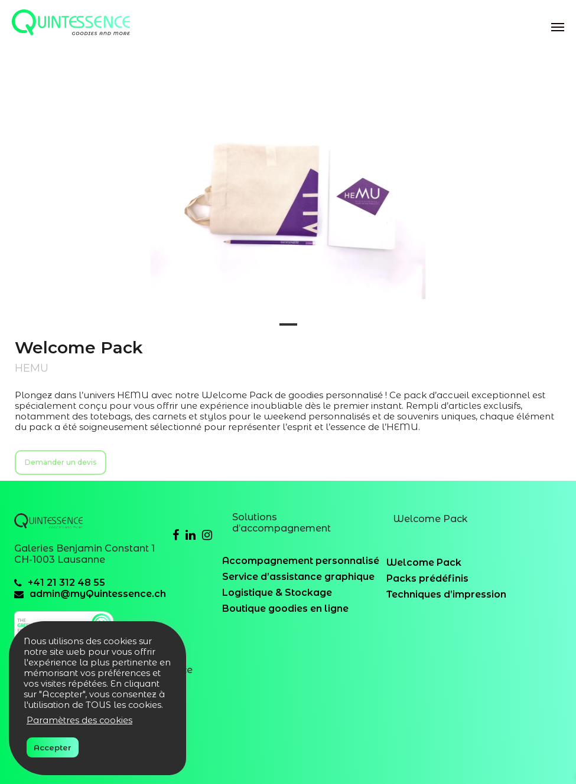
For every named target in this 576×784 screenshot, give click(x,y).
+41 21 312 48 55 (66, 582)
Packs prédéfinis (427, 578)
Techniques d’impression (446, 594)
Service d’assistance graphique (298, 576)
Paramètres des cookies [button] (79, 720)
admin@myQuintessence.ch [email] (98, 593)
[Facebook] (176, 535)
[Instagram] (207, 535)
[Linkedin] (191, 535)
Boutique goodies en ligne (285, 608)
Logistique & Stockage (277, 592)
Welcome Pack (423, 562)
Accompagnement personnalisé (300, 560)
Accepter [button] (52, 747)
